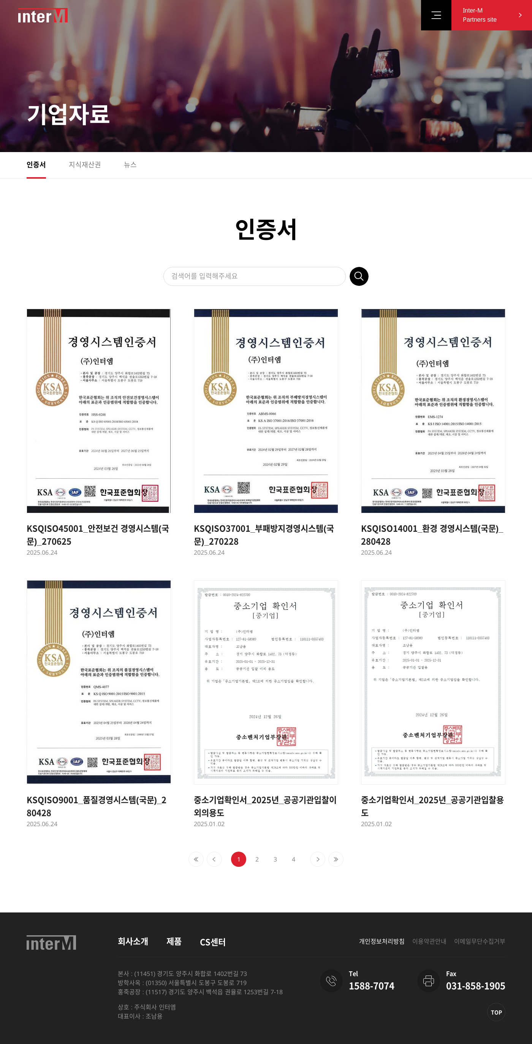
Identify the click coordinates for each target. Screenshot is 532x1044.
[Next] (317, 859)
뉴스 (130, 165)
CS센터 (213, 942)
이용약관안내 (429, 941)
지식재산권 (85, 165)
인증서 (36, 165)
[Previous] (196, 859)
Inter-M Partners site (480, 15)
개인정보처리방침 (382, 941)
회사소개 (133, 941)
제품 (174, 941)
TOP (496, 1012)
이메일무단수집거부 (479, 941)
